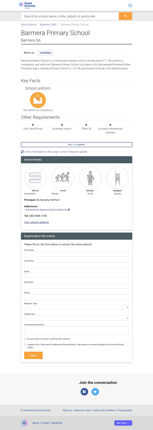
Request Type (30, 303)
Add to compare (76, 144)
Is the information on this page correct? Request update (54, 151)
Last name (29, 260)
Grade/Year (29, 314)
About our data (82, 410)
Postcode (28, 282)
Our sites (122, 423)
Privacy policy (125, 410)
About (36, 422)
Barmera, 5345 (48, 24)
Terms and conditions (104, 410)
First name (29, 250)
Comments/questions (34, 324)
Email (26, 271)
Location (45, 52)
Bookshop (57, 422)
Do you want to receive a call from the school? (48, 338)
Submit (33, 355)
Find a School (28, 24)
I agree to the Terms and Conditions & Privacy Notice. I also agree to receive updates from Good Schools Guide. (75, 346)
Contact (45, 422)
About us (29, 52)
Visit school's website (36, 222)
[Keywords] (70, 16)
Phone (27, 292)
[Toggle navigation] (130, 5)
